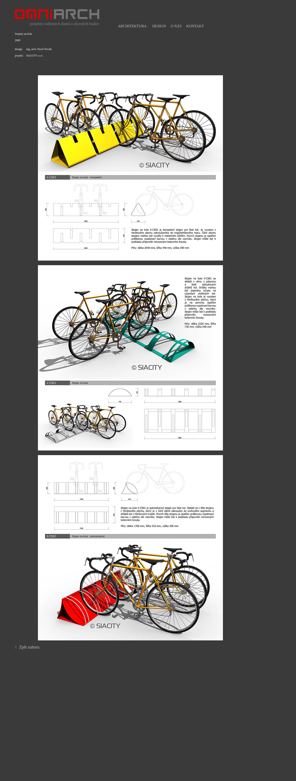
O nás (176, 26)
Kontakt (195, 26)
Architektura (132, 26)
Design (159, 26)
